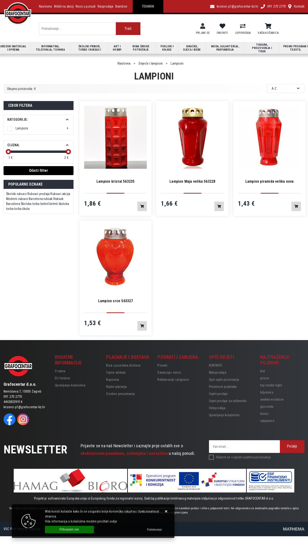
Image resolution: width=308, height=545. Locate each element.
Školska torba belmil (35, 204)
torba (18, 209)
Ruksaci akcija (60, 194)
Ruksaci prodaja (38, 194)
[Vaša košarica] (268, 26)
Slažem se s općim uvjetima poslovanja (243, 457)
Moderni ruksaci (17, 199)
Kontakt (299, 6)
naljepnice (267, 421)
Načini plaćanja (116, 387)
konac (264, 414)
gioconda (266, 406)
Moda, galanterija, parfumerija (225, 48)
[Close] (69, 529)
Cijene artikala (116, 372)
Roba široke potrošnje (140, 48)
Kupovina (112, 379)
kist (262, 371)
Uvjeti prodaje (218, 394)
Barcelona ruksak (40, 199)
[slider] (8, 151)
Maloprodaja (217, 372)
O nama (60, 371)
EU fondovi (62, 378)
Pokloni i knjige (167, 48)
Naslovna (45, 6)
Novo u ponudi (86, 6)
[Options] (154, 529)
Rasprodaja (105, 6)
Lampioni (42, 128)
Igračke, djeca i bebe (192, 48)
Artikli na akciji (64, 6)
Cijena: (13, 145)
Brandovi (121, 6)
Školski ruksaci (16, 194)
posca (264, 378)
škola (26, 209)
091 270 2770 (276, 6)
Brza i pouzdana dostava (123, 365)
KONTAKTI (215, 365)
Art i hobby (117, 48)
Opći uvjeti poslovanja (224, 379)
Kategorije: (17, 119)
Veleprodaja (217, 408)
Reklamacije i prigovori (173, 379)
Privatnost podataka (223, 387)
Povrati (162, 365)
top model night (271, 385)
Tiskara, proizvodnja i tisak (262, 48)
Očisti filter (38, 170)
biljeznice (266, 392)
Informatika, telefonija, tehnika (50, 48)
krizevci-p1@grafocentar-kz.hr (237, 6)
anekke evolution (272, 399)
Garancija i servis (169, 372)
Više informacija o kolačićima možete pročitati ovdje (81, 521)
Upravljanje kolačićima (70, 385)
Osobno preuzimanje (120, 394)
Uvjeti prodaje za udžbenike (228, 401)
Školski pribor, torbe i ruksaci (89, 48)
